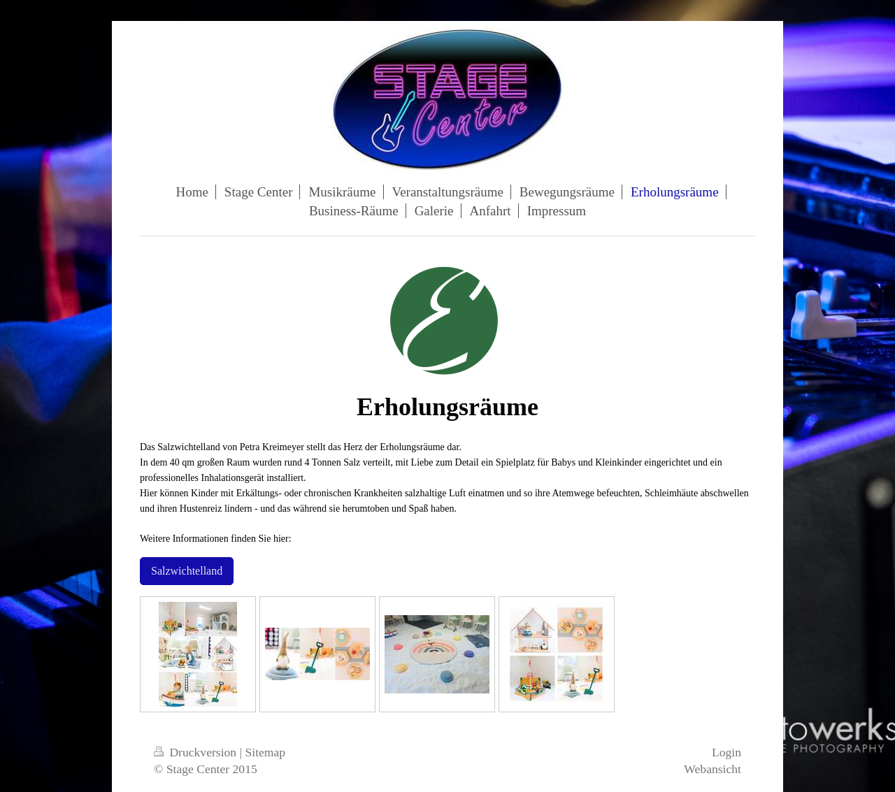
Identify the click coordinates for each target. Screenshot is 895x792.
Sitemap (265, 752)
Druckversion (197, 752)
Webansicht (712, 769)
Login (726, 752)
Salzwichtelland (186, 571)
